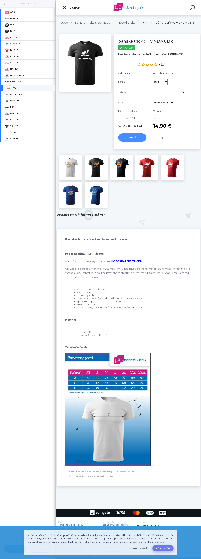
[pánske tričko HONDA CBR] (85, 35)
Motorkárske (28, 3)
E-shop (71, 7)
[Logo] (128, 7)
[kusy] (155, 138)
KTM (146, 22)
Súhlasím (163, 548)
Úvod (64, 22)
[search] (193, 8)
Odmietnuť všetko (139, 548)
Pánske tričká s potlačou (92, 22)
